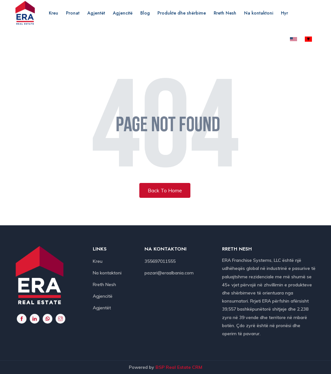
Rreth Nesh (225, 13)
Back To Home (165, 190)
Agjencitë (123, 13)
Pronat (73, 13)
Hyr (284, 13)
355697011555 (160, 261)
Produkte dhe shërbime (181, 13)
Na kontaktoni (258, 13)
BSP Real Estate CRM (178, 367)
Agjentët (96, 13)
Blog (145, 13)
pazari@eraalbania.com (169, 273)
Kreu (53, 13)
